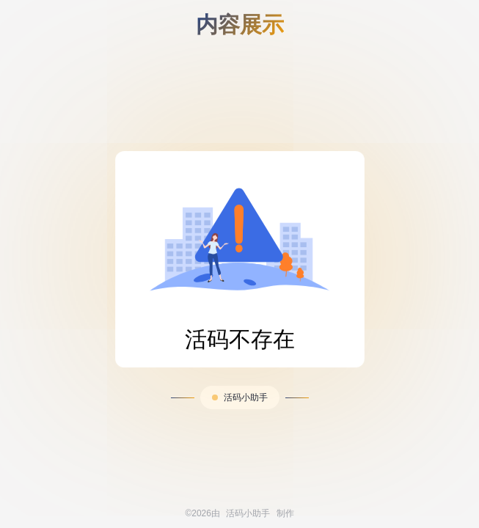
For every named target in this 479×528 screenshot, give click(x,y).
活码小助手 (246, 397)
